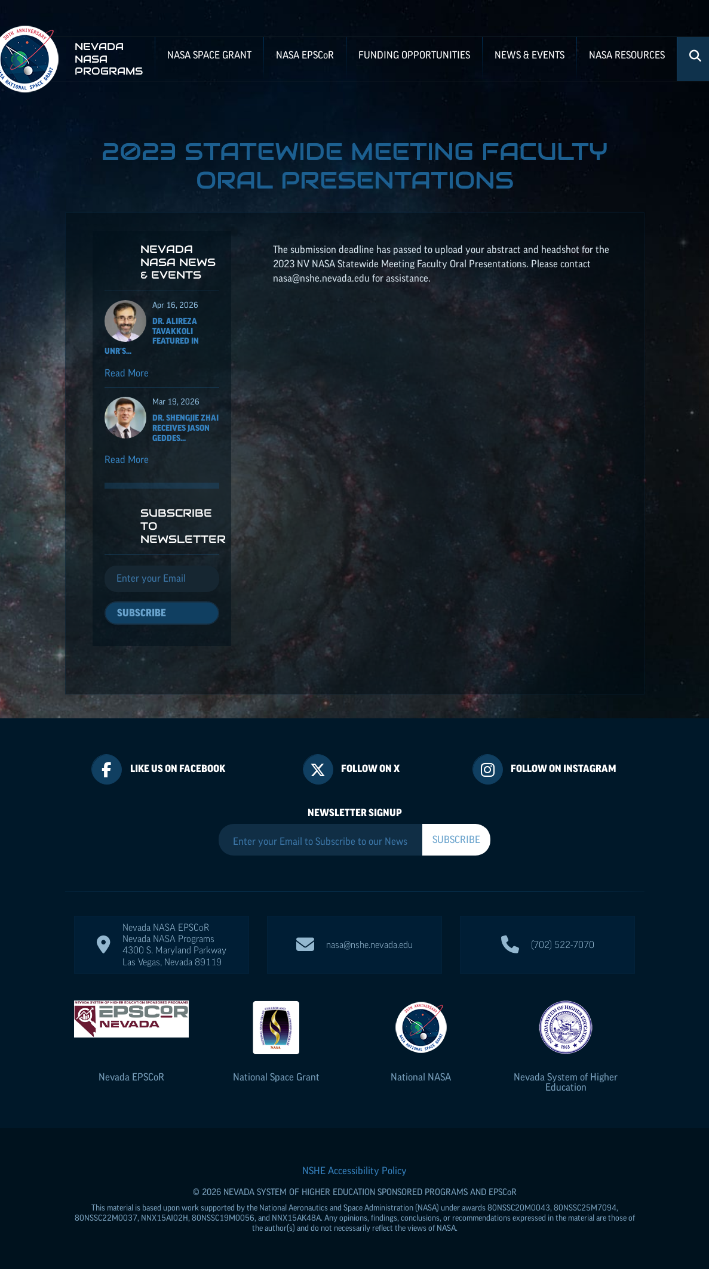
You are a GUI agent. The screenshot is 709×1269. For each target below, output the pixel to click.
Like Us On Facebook (177, 768)
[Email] (162, 579)
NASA (305, 55)
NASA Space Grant (209, 55)
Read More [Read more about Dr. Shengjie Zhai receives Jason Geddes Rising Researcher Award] (127, 459)
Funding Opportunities (414, 55)
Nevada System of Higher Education (566, 1082)
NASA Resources (627, 55)
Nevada (131, 1077)
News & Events (529, 55)
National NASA (421, 1077)
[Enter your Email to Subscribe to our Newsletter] (320, 841)
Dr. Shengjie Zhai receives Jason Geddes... (185, 428)
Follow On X (370, 768)
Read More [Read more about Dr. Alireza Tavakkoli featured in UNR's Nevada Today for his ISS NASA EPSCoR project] (127, 373)
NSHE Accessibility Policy (354, 1170)
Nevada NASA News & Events (178, 262)
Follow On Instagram (563, 768)
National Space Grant (276, 1077)
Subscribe (141, 612)
